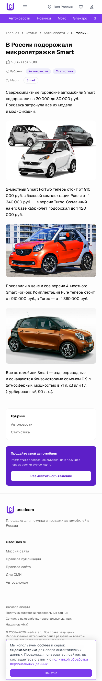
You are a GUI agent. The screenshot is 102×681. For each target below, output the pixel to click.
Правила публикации (23, 559)
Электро (80, 18)
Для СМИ (14, 574)
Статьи (31, 33)
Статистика (64, 71)
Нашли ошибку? (17, 624)
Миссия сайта (17, 551)
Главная (12, 33)
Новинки (44, 18)
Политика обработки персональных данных (37, 613)
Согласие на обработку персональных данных (39, 619)
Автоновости (19, 18)
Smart (31, 80)
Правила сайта (18, 567)
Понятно (51, 673)
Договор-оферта (18, 607)
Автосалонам (17, 582)
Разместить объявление (51, 476)
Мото (62, 18)
